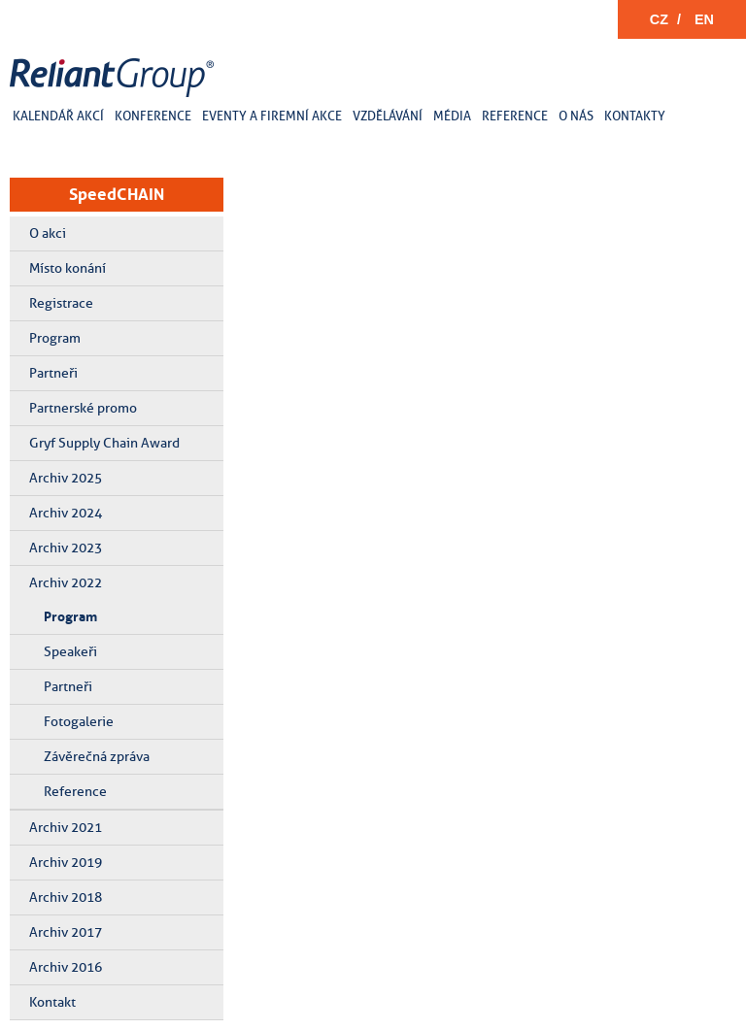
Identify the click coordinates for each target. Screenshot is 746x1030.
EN (704, 19)
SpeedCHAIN (116, 194)
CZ (659, 19)
